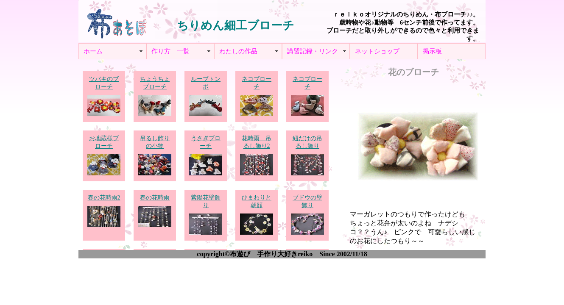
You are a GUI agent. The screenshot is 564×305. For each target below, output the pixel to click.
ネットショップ (377, 51)
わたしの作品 (238, 51)
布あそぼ (116, 21)
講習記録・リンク (312, 51)
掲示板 (432, 51)
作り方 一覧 (170, 51)
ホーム (93, 51)
